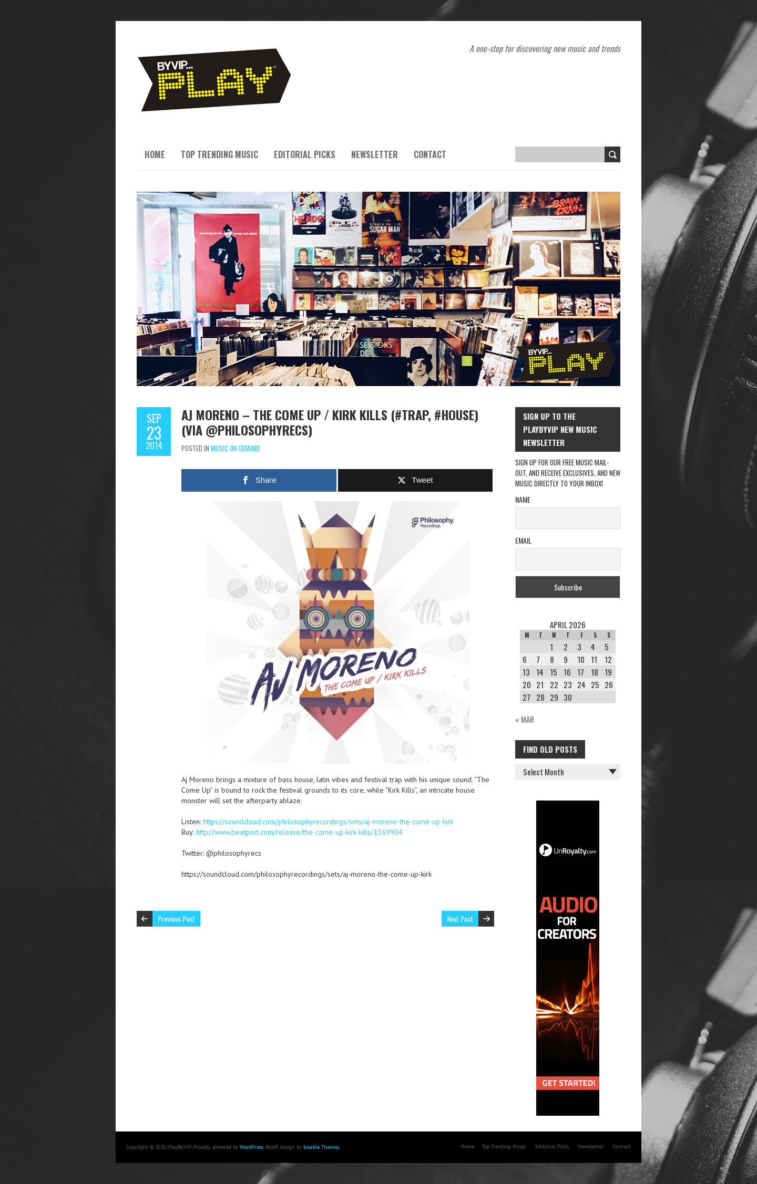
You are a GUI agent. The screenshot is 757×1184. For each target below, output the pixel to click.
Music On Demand (235, 448)
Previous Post (176, 918)
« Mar (524, 719)
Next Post (460, 918)
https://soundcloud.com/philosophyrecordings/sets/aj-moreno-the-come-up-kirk (328, 821)
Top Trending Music (219, 154)
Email (523, 540)
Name (522, 499)
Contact (430, 154)
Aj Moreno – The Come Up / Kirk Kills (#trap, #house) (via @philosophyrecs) (329, 422)
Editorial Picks (304, 154)
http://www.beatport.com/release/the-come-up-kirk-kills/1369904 (299, 832)
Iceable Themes (321, 1147)
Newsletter (374, 154)
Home (155, 154)
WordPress (251, 1147)
